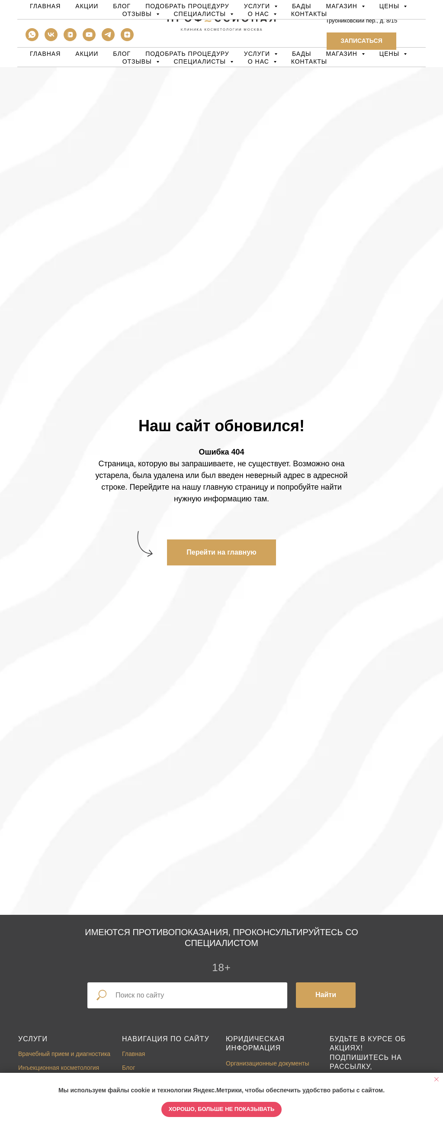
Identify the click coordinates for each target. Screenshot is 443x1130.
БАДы (301, 53)
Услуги (33, 1039)
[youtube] (89, 38)
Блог (122, 53)
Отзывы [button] (138, 61)
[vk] (51, 38)
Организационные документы (267, 1063)
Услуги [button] (258, 53)
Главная (45, 53)
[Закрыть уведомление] (436, 1079)
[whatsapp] (32, 38)
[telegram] (108, 38)
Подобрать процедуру (187, 53)
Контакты (309, 61)
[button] (361, 41)
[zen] (127, 38)
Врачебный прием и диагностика (64, 1053)
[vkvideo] (70, 38)
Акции (86, 53)
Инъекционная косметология (58, 1067)
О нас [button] (259, 61)
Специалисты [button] (201, 61)
